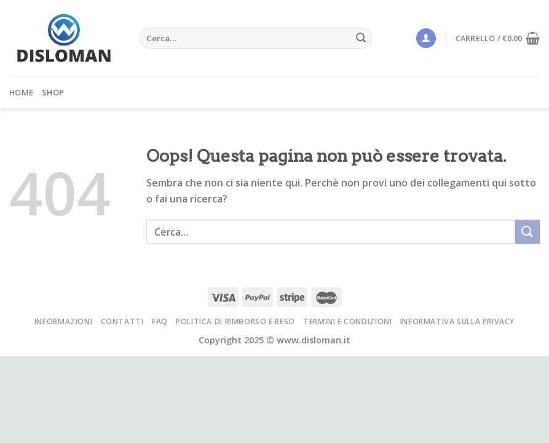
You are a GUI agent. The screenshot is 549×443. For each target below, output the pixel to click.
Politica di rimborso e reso (235, 321)
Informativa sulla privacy (457, 321)
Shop (53, 92)
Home (21, 92)
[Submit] (360, 38)
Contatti (122, 321)
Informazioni (63, 321)
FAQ (160, 321)
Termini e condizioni (347, 321)
